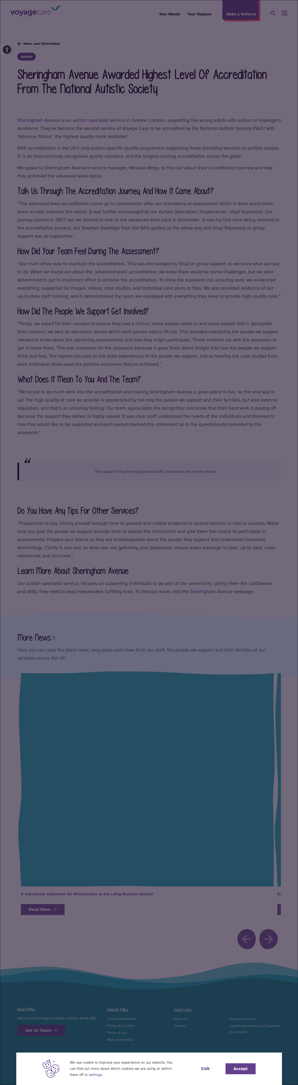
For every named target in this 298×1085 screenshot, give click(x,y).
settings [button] (95, 1074)
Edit (205, 1068)
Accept (240, 1068)
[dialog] (149, 542)
